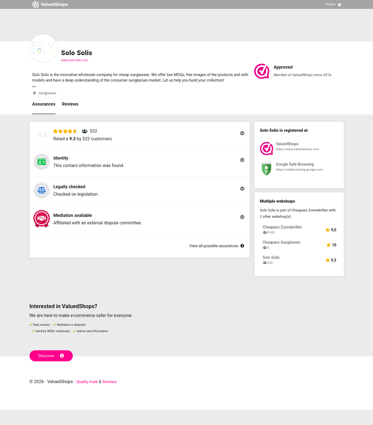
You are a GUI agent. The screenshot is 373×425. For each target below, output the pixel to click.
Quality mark (89, 396)
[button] (139, 141)
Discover (52, 370)
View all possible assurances (212, 278)
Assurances (43, 106)
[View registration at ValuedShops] (299, 151)
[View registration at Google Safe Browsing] (299, 172)
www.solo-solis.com (74, 60)
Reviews (70, 106)
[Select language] (333, 4)
